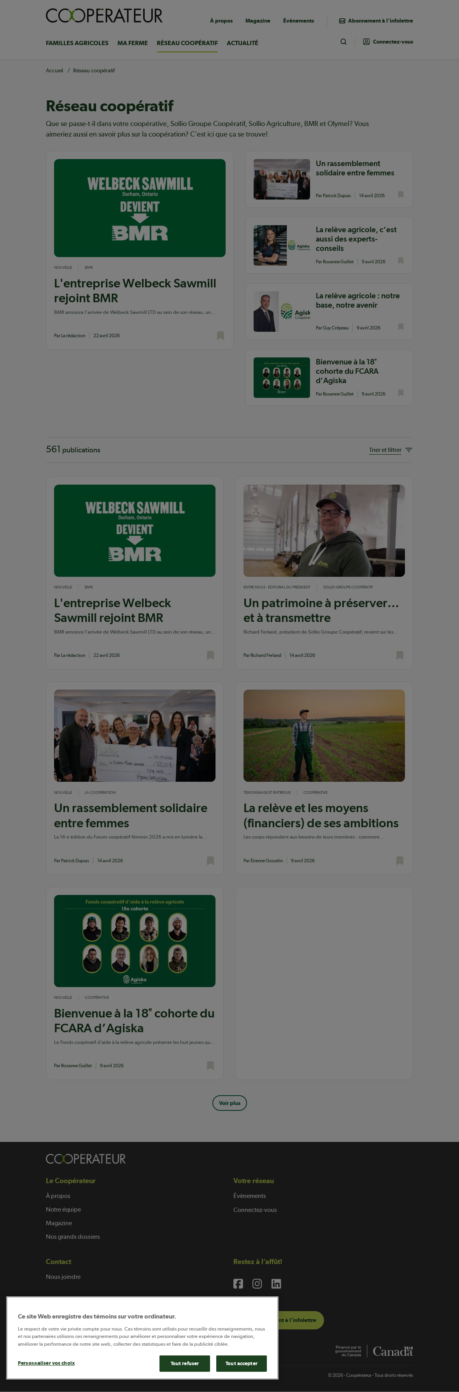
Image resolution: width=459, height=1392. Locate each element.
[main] (142, 1338)
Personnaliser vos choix (46, 1363)
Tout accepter (242, 1363)
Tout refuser (185, 1363)
